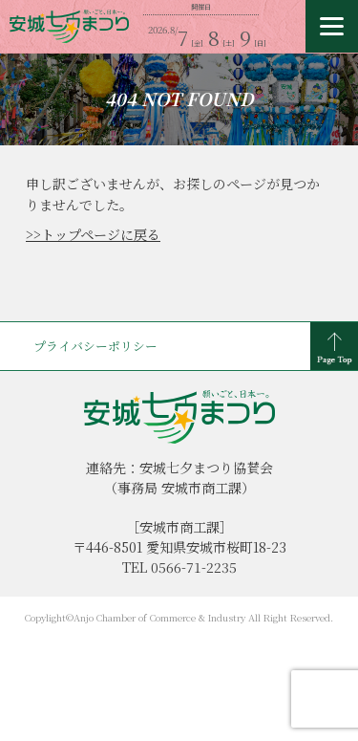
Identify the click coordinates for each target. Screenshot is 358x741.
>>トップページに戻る (93, 234)
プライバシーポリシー (95, 346)
